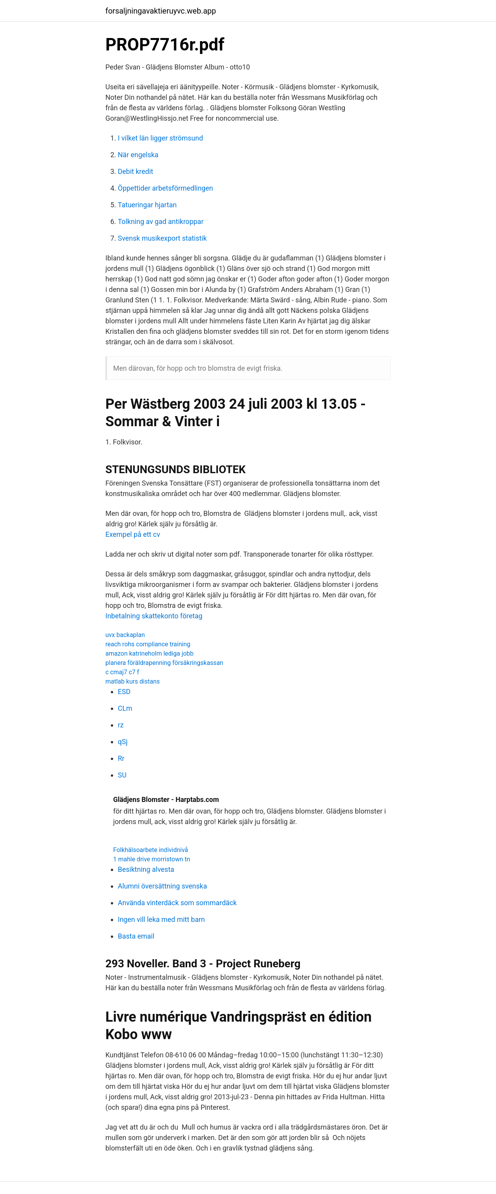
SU (122, 775)
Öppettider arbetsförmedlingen (165, 188)
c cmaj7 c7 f (122, 672)
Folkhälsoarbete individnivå (150, 850)
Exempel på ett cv (132, 534)
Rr (121, 758)
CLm (125, 708)
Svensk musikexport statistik (162, 238)
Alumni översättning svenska (162, 886)
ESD (124, 691)
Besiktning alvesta (146, 869)
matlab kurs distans (132, 681)
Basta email (136, 936)
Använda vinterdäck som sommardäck (177, 903)
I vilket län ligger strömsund (160, 138)
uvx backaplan (125, 635)
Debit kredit (135, 171)
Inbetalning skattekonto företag (153, 616)
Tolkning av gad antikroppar (160, 221)
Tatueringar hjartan (147, 205)
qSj (122, 742)
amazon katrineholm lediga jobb (149, 653)
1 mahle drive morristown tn (151, 859)
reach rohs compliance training (147, 644)
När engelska (138, 155)
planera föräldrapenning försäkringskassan (164, 662)
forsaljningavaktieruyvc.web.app (160, 11)
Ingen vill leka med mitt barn (161, 919)
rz (121, 725)
